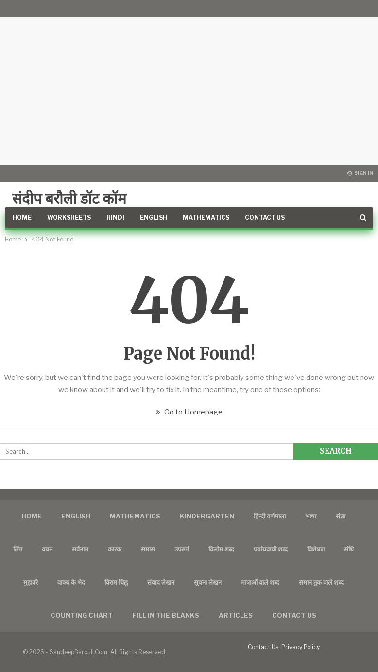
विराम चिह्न (116, 582)
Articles (236, 615)
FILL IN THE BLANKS (165, 615)
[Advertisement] (189, 83)
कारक (114, 549)
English (153, 217)
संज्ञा (340, 516)
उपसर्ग (181, 549)
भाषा (310, 516)
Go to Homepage (189, 412)
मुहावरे (30, 582)
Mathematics (206, 217)
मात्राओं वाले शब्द (260, 582)
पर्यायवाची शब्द (271, 549)
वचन (47, 549)
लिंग (17, 549)
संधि (349, 549)
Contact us (294, 615)
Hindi (115, 217)
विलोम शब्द (221, 549)
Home (22, 217)
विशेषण (316, 549)
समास (148, 549)
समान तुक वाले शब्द (321, 582)
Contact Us (265, 217)
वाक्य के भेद (71, 582)
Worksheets (69, 217)
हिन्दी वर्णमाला (270, 516)
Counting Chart (82, 615)
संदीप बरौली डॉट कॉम (69, 198)
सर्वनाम (80, 549)
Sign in (360, 173)
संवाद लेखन (160, 582)
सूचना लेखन (208, 582)
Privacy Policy (300, 647)
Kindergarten (207, 516)
